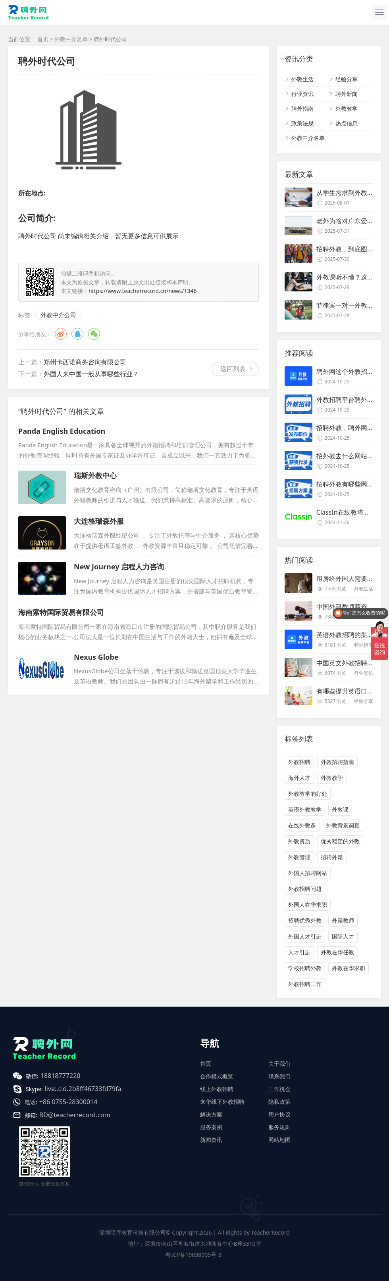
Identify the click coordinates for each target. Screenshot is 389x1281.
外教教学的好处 (307, 793)
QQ (77, 334)
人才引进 (299, 952)
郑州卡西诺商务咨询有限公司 (85, 362)
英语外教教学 (305, 809)
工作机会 (279, 1089)
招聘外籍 (332, 857)
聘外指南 (302, 108)
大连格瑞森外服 (99, 521)
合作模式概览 (216, 1076)
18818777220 (60, 1075)
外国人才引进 (305, 936)
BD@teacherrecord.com (74, 1115)
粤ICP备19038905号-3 (193, 1254)
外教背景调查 (343, 825)
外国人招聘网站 (307, 873)
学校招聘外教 (305, 968)
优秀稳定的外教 (340, 841)
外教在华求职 (348, 968)
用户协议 (279, 1114)
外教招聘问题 (305, 888)
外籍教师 (343, 920)
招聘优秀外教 (305, 920)
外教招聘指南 (337, 762)
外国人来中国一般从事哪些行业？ (91, 374)
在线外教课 (302, 825)
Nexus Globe (96, 657)
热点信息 (346, 123)
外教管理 (299, 857)
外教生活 (302, 79)
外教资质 (299, 841)
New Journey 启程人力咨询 (119, 566)
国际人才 (343, 936)
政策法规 (302, 123)
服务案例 (211, 1127)
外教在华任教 (337, 952)
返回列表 (233, 368)
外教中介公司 (58, 315)
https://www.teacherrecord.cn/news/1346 (143, 291)
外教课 (340, 809)
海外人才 (299, 777)
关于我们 (279, 1063)
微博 (61, 334)
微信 (94, 334)
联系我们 (279, 1076)
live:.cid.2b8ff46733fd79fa (83, 1088)
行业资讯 (302, 94)
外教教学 (346, 108)
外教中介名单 (71, 39)
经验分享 (346, 79)
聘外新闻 (346, 94)
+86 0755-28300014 (68, 1101)
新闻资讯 (211, 1139)
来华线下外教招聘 (222, 1101)
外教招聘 (299, 762)
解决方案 (211, 1114)
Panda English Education (61, 431)
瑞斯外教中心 (95, 475)
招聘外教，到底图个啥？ (351, 249)
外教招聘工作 (305, 984)
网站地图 (279, 1139)
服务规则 (279, 1127)
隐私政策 (279, 1101)
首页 (42, 39)
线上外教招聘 (216, 1089)
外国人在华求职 (307, 904)
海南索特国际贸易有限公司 (61, 612)
